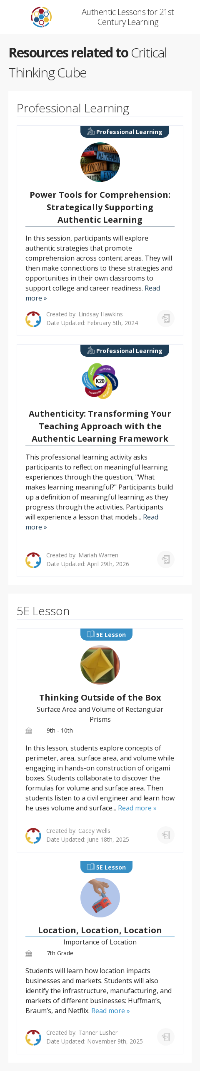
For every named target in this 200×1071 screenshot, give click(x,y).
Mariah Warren (98, 555)
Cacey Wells (94, 831)
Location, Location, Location (100, 930)
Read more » (137, 808)
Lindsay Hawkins (100, 314)
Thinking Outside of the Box (100, 697)
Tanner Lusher (98, 1032)
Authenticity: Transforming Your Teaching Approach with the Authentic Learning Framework (100, 426)
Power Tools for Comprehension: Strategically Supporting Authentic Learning (100, 207)
